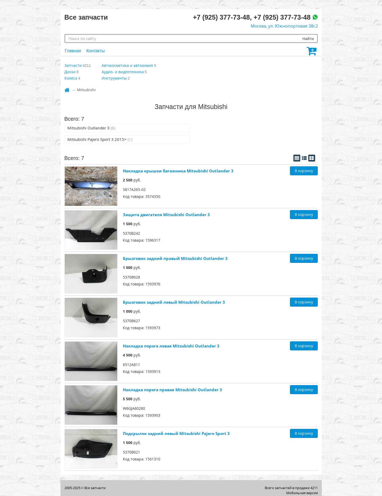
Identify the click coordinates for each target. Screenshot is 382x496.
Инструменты (114, 78)
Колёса (70, 78)
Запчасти (73, 65)
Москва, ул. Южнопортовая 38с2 (284, 26)
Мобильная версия (302, 492)
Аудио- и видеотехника (123, 71)
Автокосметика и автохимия (127, 65)
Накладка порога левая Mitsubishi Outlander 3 (171, 346)
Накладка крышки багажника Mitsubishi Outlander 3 (178, 170)
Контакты (95, 51)
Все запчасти (95, 487)
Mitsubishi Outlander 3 (91, 127)
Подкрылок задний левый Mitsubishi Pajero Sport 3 (176, 433)
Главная (73, 51)
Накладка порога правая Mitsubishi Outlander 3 (172, 389)
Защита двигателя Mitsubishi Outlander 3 (166, 214)
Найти (308, 38)
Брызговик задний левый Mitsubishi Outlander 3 (174, 302)
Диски (70, 71)
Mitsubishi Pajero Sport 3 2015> (99, 139)
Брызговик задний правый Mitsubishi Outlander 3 (175, 258)
